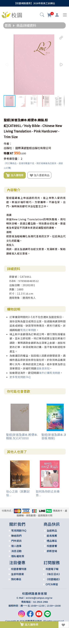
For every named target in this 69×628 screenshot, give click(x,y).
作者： (8, 143)
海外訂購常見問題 (49, 373)
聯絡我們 (16, 535)
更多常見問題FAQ (20, 377)
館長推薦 (52, 535)
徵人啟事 (16, 546)
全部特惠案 (17, 574)
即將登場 (52, 551)
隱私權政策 (17, 556)
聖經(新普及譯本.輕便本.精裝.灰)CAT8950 (22, 436)
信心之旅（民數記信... (18, 493)
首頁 (8, 25)
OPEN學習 (52, 584)
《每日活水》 (53, 574)
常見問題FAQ (18, 530)
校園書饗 (52, 546)
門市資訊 (16, 541)
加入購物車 (15, 175)
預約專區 (16, 579)
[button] (42, 15)
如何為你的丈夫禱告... (47, 493)
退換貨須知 (43, 368)
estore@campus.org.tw (39, 597)
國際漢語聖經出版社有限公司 (33, 148)
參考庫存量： (12, 158)
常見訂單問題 (28, 330)
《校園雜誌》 (53, 579)
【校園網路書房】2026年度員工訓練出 (34, 3)
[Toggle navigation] (65, 15)
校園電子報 (52, 569)
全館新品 (52, 530)
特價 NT (8, 153)
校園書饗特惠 (18, 569)
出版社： (9, 148)
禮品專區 (52, 541)
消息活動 (16, 551)
